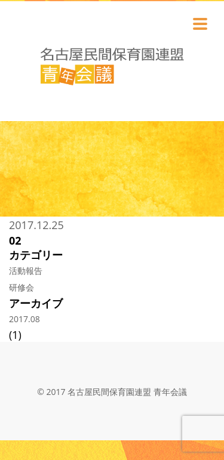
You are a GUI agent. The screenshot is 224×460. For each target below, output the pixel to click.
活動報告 (25, 270)
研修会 (21, 287)
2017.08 (24, 319)
